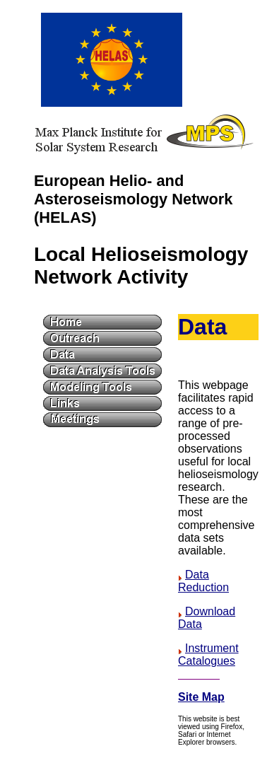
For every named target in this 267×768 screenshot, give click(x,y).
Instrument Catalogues (208, 654)
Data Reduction (203, 581)
